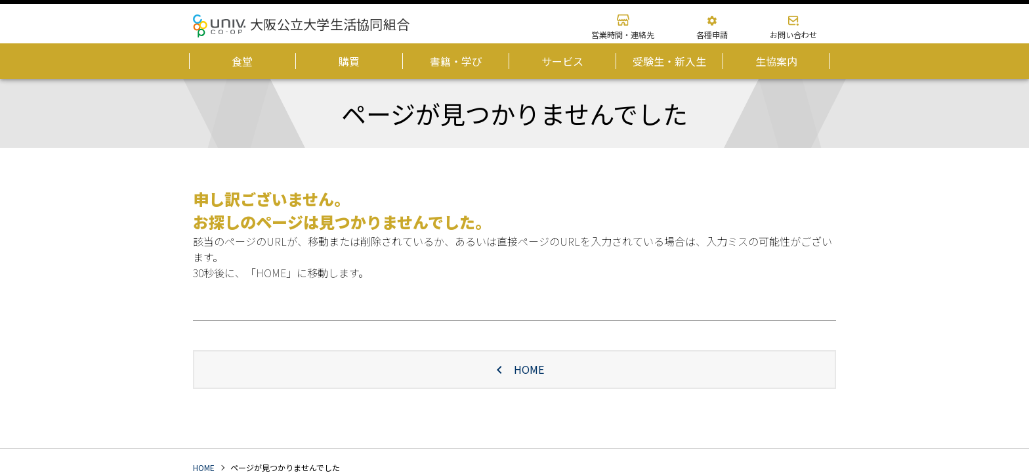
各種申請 (712, 34)
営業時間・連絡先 (622, 34)
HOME (514, 369)
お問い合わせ (793, 34)
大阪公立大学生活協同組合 (330, 24)
